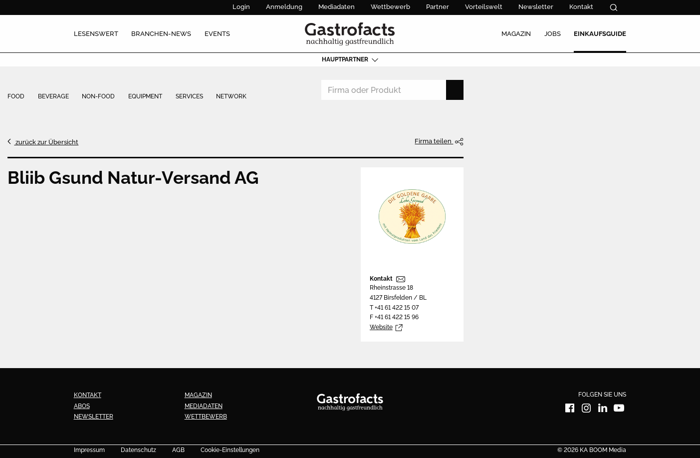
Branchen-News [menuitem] (161, 33)
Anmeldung (284, 6)
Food (15, 97)
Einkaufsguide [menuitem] (600, 33)
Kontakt (581, 6)
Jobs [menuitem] (552, 33)
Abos (82, 406)
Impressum (89, 451)
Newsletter (535, 6)
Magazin (198, 395)
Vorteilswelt (483, 6)
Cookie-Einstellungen (230, 451)
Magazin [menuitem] (516, 33)
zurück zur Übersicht (46, 142)
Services (189, 97)
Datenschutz (138, 451)
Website (381, 327)
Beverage (53, 97)
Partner (437, 6)
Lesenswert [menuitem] (96, 33)
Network (231, 97)
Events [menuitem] (217, 33)
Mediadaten (336, 6)
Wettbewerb (390, 6)
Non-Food (98, 97)
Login (241, 6)
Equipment (145, 97)
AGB (178, 451)
